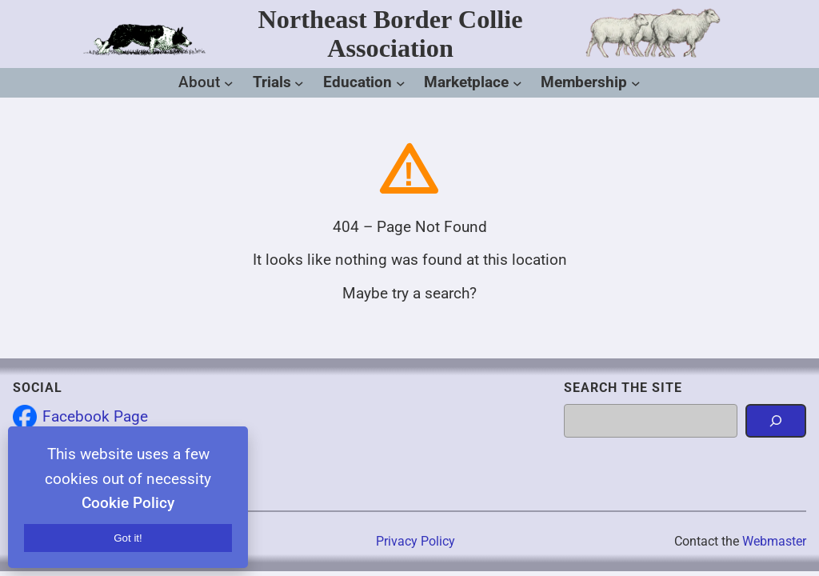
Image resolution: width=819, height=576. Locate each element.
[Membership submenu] (636, 83)
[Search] (775, 421)
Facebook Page (95, 416)
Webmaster (774, 541)
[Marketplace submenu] (517, 83)
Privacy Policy (415, 541)
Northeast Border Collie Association (390, 33)
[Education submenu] (401, 83)
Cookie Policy (128, 503)
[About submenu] (229, 83)
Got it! (128, 538)
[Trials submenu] (299, 83)
